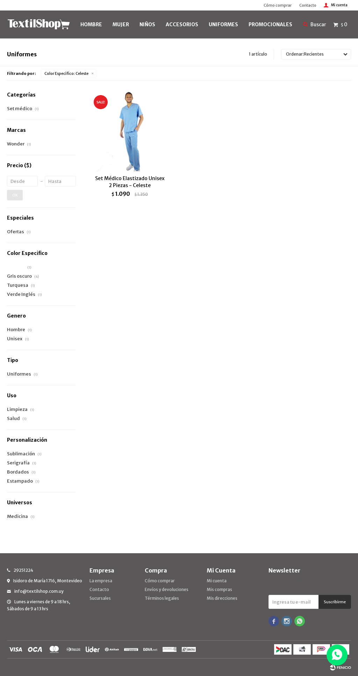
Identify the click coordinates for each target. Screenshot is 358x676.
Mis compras (219, 589)
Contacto (307, 5)
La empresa (101, 580)
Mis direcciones (222, 598)
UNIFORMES (223, 24)
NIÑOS (147, 24)
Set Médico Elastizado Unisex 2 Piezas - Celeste (130, 181)
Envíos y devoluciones (166, 589)
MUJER (121, 24)
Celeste (66, 73)
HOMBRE (91, 24)
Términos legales (162, 598)
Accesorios (182, 24)
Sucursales (100, 598)
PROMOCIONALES (270, 24)
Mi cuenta (217, 580)
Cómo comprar (278, 5)
